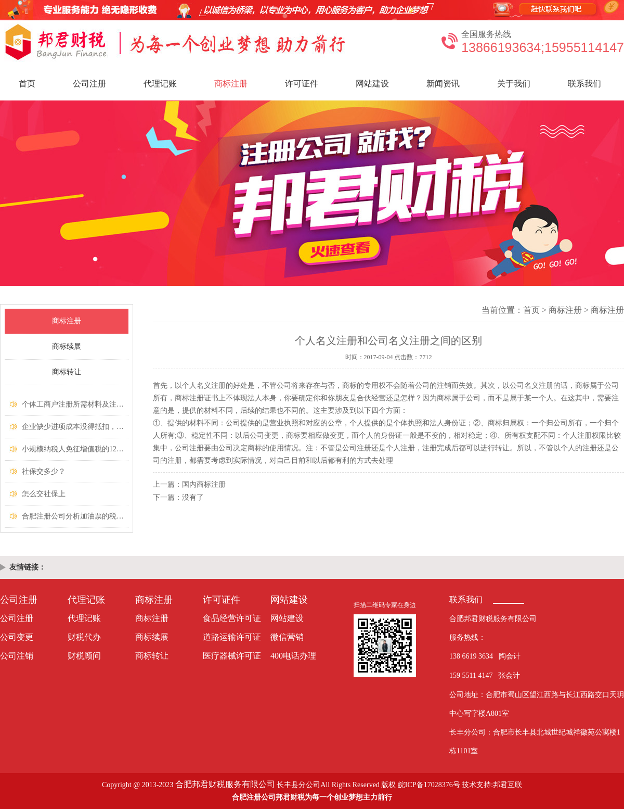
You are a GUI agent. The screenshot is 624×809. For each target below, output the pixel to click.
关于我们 (513, 83)
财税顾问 (84, 655)
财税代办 (84, 637)
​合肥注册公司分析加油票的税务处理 (80, 516)
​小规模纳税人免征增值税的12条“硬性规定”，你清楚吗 (109, 449)
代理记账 (160, 83)
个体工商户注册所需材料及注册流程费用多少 (94, 404)
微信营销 (287, 637)
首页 (27, 83)
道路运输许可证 (232, 637)
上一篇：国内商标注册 (189, 484)
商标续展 (66, 346)
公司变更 (16, 637)
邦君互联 (507, 785)
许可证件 (301, 83)
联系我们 (584, 83)
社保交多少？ (44, 471)
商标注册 (231, 83)
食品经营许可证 (232, 618)
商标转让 (66, 372)
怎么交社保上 (44, 494)
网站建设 (372, 83)
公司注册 (89, 83)
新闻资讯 (443, 83)
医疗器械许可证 (232, 655)
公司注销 (16, 655)
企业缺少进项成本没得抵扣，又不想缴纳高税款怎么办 (109, 427)
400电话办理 (293, 655)
